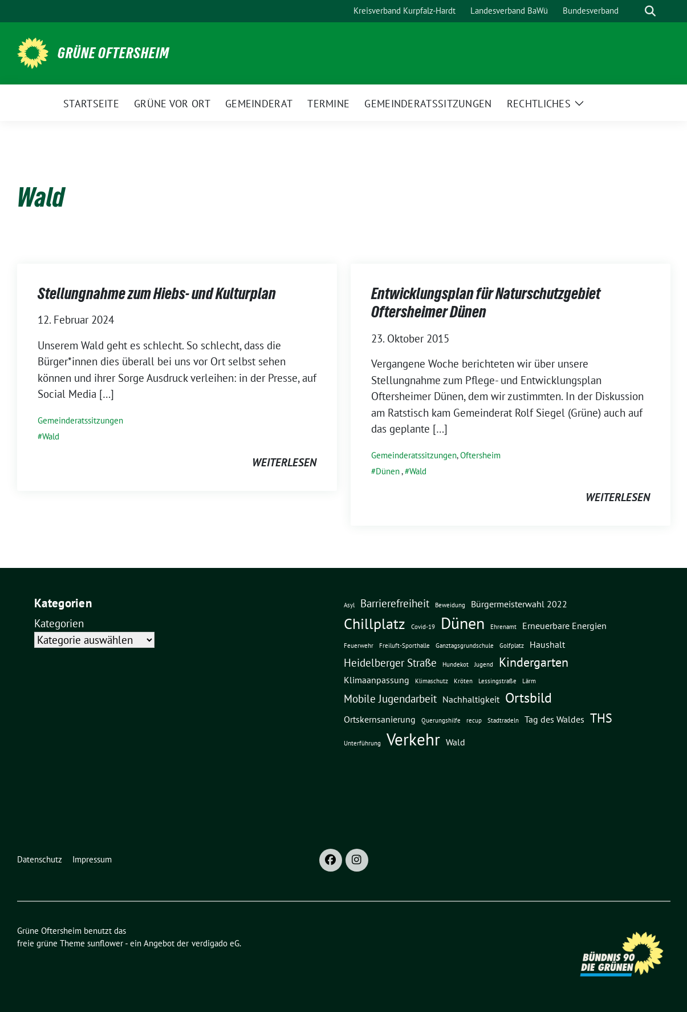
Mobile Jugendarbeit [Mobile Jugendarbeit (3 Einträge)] (390, 698)
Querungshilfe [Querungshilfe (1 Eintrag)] (441, 720)
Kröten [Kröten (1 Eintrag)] (463, 681)
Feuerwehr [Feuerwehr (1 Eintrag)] (358, 646)
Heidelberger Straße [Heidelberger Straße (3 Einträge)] (390, 662)
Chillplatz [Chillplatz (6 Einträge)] (374, 623)
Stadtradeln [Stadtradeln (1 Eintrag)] (503, 720)
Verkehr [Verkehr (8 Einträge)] (413, 739)
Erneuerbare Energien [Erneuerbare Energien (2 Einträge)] (564, 625)
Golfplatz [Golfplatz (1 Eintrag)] (511, 646)
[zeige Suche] (650, 11)
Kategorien (59, 623)
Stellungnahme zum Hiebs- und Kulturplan (157, 293)
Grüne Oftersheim (113, 53)
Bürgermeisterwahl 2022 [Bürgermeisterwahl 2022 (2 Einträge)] (519, 604)
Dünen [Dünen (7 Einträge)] (463, 623)
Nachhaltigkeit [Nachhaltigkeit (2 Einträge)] (470, 699)
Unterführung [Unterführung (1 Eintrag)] (362, 743)
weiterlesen (284, 462)
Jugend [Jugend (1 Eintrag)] (483, 664)
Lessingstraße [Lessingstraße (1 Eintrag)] (497, 681)
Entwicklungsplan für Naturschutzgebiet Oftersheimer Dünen (485, 302)
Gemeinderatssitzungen (80, 420)
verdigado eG (215, 943)
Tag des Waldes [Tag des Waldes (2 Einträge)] (554, 719)
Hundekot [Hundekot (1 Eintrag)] (455, 664)
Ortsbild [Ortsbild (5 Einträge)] (528, 697)
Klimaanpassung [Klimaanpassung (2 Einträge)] (376, 680)
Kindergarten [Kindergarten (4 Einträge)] (533, 662)
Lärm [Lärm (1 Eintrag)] (529, 681)
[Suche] (634, 11)
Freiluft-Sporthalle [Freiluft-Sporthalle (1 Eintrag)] (404, 646)
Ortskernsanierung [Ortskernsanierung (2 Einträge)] (380, 719)
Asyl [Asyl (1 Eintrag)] (349, 605)
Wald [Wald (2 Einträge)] (455, 742)
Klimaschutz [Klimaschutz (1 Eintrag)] (431, 681)
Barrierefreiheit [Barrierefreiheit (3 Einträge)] (394, 603)
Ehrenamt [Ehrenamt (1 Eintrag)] (503, 627)
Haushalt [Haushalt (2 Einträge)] (547, 644)
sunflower (105, 943)
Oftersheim (480, 455)
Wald (50, 436)
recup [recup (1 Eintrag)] (474, 720)
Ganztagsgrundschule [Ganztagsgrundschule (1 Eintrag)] (465, 646)
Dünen (388, 471)
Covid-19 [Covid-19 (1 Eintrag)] (423, 627)
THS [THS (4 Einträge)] (601, 717)
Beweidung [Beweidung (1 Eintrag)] (450, 605)
